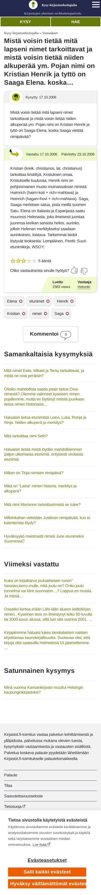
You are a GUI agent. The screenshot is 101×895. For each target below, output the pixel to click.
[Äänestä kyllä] (74, 270)
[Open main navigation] (96, 4)
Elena (12, 301)
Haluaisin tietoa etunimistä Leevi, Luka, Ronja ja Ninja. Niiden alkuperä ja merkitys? (45, 420)
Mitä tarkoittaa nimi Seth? (26, 436)
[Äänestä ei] (83, 271)
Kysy (25, 21)
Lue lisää (40, 845)
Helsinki (84, 287)
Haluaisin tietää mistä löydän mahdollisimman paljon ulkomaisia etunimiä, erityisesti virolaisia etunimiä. (43, 454)
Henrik (62, 301)
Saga (59, 313)
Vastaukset (49, 33)
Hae (75, 21)
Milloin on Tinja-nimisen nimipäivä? (33, 472)
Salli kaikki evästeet (47, 872)
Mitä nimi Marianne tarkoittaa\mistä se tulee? (42, 504)
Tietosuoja (13, 806)
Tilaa (8, 785)
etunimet (36, 301)
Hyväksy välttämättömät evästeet (48, 883)
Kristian (13, 313)
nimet (37, 313)
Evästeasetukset (47, 860)
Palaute (10, 775)
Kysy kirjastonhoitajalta (21, 33)
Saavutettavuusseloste (23, 796)
